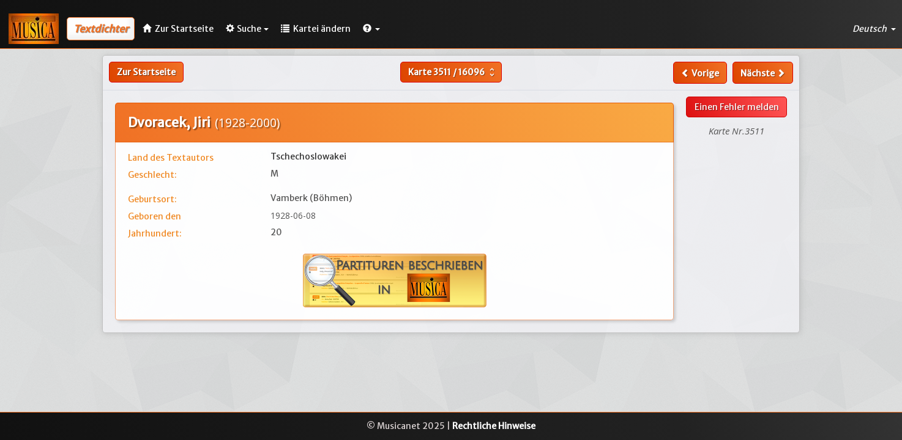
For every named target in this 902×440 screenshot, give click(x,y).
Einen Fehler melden (737, 106)
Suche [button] (247, 28)
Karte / (453, 72)
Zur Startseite (146, 72)
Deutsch (874, 28)
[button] (371, 28)
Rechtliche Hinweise (493, 425)
